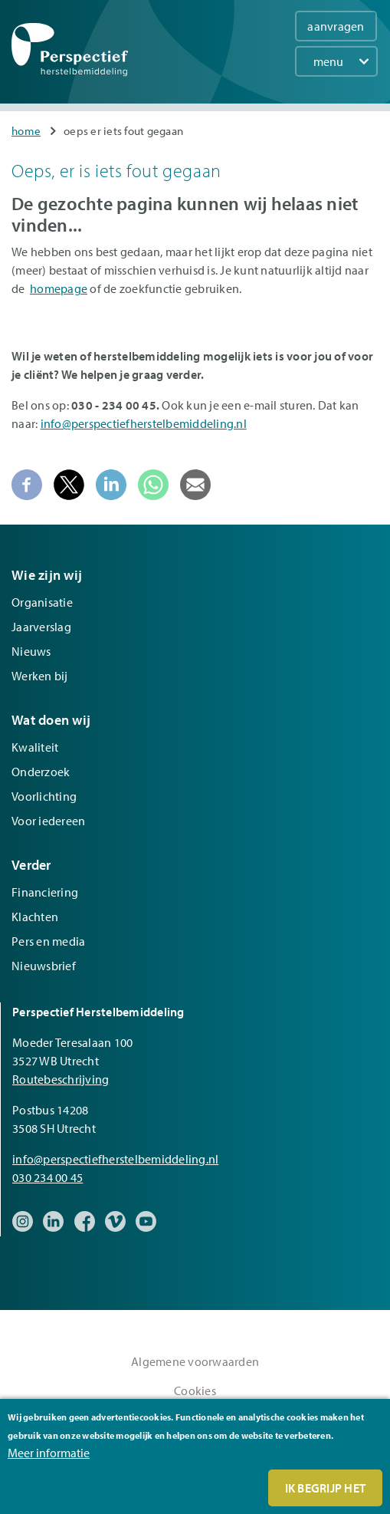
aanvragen (335, 26)
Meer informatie (49, 1453)
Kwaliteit (34, 747)
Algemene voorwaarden (195, 1361)
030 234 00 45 (47, 1177)
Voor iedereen (48, 820)
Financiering (44, 892)
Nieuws (31, 651)
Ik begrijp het (325, 1488)
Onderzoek (40, 771)
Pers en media (48, 941)
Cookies (195, 1390)
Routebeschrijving (60, 1079)
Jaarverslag (41, 626)
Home (26, 130)
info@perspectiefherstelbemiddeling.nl (144, 423)
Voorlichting (44, 796)
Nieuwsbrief (43, 965)
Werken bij (39, 675)
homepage (58, 288)
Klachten (34, 916)
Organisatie (42, 602)
